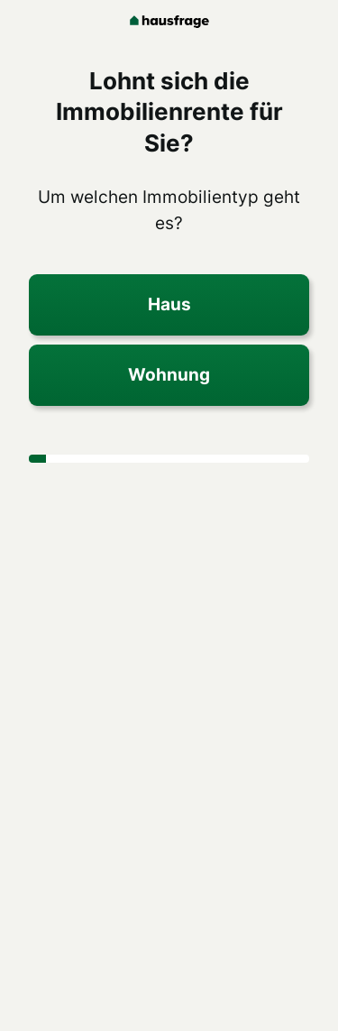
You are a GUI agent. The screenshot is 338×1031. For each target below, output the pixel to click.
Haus (169, 304)
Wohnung (169, 374)
